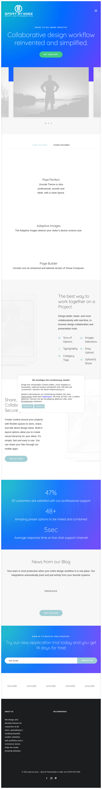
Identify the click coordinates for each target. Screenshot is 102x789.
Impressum (47, 397)
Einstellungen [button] (27, 401)
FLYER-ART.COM (73, 772)
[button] (96, 10)
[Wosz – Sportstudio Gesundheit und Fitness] (20, 11)
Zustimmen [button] (27, 406)
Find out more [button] (28, 459)
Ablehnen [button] (39, 406)
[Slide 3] (51, 123)
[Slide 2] (48, 123)
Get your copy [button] (51, 54)
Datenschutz (26, 397)
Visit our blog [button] (51, 613)
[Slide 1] (45, 123)
